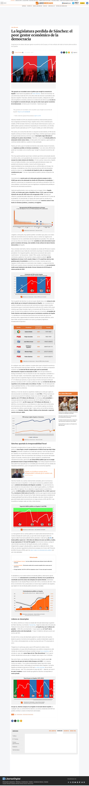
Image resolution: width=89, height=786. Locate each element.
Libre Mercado (14, 27)
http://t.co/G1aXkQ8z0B (24, 111)
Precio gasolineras (16, 742)
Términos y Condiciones (22, 782)
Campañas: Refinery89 (7, 783)
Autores (46, 782)
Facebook (68, 781)
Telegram (83, 781)
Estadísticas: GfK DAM (15, 783)
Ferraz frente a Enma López (33, 0)
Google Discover (78, 781)
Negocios (45, 5)
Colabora (82, 3)
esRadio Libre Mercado (37, 5)
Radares (15, 746)
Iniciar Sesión (87, 3)
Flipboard (81, 781)
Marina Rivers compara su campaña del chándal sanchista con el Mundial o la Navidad (68, 405)
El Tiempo (15, 739)
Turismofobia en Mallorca (55, 0)
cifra (50, 538)
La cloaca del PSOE (25, 0)
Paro (15, 714)
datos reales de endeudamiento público (41, 550)
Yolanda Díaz (32, 625)
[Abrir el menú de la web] (18, 3)
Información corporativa (9, 782)
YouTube (76, 781)
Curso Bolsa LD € (51, 5)
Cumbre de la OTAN (18, 0)
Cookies (31, 782)
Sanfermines (76, 0)
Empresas (24, 5)
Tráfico (14, 736)
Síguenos (75, 52)
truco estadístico (45, 651)
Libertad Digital (35, 779)
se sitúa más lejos (40, 667)
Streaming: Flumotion (23, 783)
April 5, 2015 (37, 115)
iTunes (68, 784)
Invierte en (29, 5)
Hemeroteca (16, 750)
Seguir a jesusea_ (23, 52)
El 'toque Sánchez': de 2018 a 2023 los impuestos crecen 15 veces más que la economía (34, 569)
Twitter (71, 781)
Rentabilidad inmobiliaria (61, 5)
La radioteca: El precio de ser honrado (44, 0)
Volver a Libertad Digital (66, 3)
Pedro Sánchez (36, 93)
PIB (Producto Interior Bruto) (29, 714)
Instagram (73, 781)
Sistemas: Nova (30, 783)
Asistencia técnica (38, 782)
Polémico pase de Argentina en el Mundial (67, 0)
